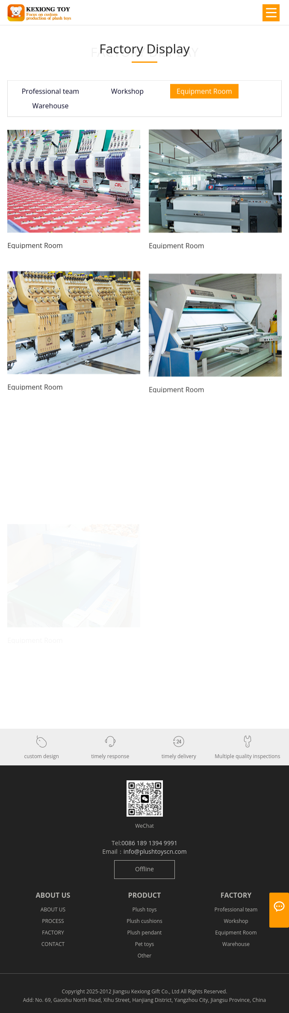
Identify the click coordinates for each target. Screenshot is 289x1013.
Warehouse (50, 107)
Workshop (127, 92)
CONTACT (53, 944)
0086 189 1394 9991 (149, 843)
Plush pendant (144, 932)
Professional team (50, 92)
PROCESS (53, 921)
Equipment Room (204, 92)
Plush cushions (144, 921)
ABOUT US (53, 909)
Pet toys (144, 944)
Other (145, 955)
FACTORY (53, 932)
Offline (144, 869)
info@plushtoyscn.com (155, 851)
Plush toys (144, 909)
